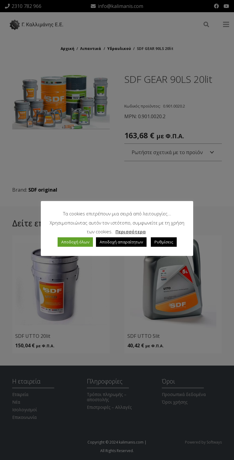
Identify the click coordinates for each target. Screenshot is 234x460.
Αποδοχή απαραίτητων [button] (121, 242)
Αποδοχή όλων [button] (75, 242)
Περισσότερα (130, 231)
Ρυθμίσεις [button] (163, 242)
